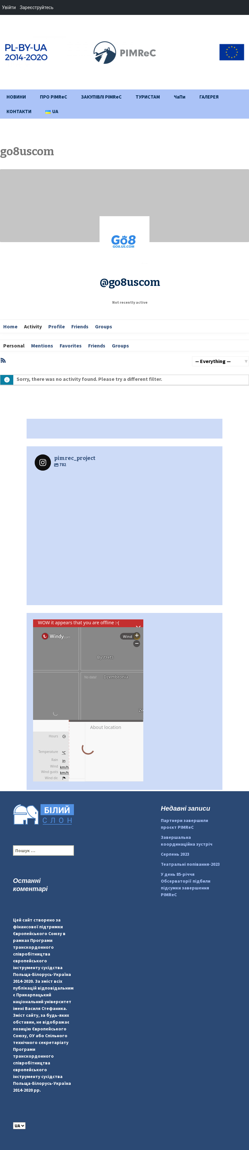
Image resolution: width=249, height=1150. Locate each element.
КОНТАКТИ (18, 111)
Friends (80, 326)
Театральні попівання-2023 (190, 864)
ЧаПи (179, 97)
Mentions (42, 345)
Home (10, 326)
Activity (33, 326)
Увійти (9, 7)
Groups (103, 326)
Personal (14, 345)
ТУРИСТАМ (148, 97)
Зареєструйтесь (36, 7)
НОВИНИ (16, 97)
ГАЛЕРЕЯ (209, 97)
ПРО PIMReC (53, 97)
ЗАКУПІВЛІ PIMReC (101, 97)
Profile (56, 326)
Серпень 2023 (175, 854)
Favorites (71, 345)
